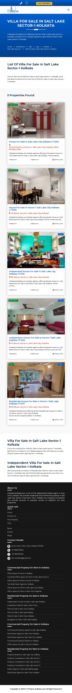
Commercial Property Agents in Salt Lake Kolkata (26, 630)
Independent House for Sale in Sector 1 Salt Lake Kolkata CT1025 (35, 339)
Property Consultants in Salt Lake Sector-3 (23, 665)
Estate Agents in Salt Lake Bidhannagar (22, 669)
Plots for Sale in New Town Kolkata (20, 609)
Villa (30, 47)
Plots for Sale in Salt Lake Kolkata (20, 612)
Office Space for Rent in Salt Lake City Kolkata (25, 588)
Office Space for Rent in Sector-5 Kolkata (23, 581)
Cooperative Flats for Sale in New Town (22, 605)
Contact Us (11, 516)
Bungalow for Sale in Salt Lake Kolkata (22, 620)
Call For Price (58, 136)
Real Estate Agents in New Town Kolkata (23, 634)
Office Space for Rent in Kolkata (19, 573)
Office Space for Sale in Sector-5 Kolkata (23, 644)
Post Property (44, 3)
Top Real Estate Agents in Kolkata (20, 584)
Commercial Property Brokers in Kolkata (23, 641)
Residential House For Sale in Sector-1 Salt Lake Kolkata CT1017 (34, 402)
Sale (37, 47)
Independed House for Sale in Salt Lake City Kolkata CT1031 (32, 272)
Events (10, 532)
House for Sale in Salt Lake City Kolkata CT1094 (34, 142)
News (9, 528)
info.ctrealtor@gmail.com (21, 558)
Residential (20, 47)
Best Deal (13, 170)
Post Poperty (12, 520)
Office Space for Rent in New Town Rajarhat (24, 591)
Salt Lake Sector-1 (14, 49)
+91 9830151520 (17, 550)
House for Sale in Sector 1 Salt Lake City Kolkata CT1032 (34, 208)
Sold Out (13, 104)
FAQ (9, 523)
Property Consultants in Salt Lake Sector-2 (23, 662)
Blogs (9, 536)
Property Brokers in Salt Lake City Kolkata (23, 655)
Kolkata (46, 47)
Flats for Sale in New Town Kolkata (20, 616)
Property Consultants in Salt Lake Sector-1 (23, 658)
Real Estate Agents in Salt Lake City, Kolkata (24, 637)
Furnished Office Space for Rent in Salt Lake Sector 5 (28, 577)
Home (9, 47)
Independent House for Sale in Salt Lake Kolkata (26, 602)
